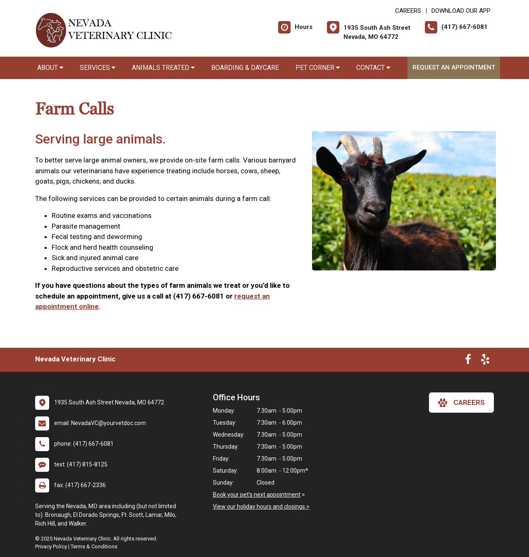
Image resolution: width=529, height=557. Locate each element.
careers (461, 402)
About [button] (50, 68)
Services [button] (97, 68)
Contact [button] (373, 68)
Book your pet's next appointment (256, 494)
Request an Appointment (453, 67)
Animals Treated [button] (163, 68)
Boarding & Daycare (245, 68)
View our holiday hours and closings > (261, 506)
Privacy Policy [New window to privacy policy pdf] (51, 546)
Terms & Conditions (94, 546)
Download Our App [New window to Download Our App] (461, 10)
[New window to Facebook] (468, 361)
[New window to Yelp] (485, 361)
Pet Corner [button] (317, 68)
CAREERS (408, 10)
